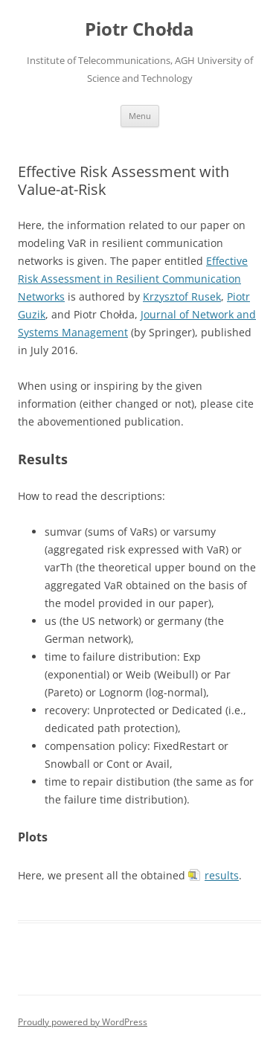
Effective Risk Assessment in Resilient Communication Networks (133, 279)
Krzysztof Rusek (182, 296)
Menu (140, 115)
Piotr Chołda (139, 29)
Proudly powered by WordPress (82, 1022)
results (222, 875)
